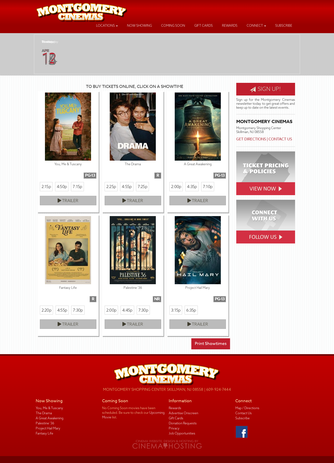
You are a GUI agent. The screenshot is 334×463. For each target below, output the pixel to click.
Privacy (174, 428)
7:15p (77, 186)
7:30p (78, 310)
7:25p (142, 186)
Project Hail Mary (48, 428)
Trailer (68, 200)
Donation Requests (183, 423)
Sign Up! (265, 89)
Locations (107, 25)
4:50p (62, 186)
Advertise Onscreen (183, 413)
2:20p (46, 310)
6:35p (191, 310)
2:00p (176, 186)
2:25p (111, 186)
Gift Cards (203, 25)
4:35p (192, 186)
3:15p (175, 310)
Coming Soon (173, 25)
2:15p (46, 186)
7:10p (208, 186)
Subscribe (283, 25)
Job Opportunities (182, 433)
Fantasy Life (44, 433)
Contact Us (280, 139)
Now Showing (139, 25)
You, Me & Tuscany (49, 408)
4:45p (127, 310)
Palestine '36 (45, 423)
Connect (256, 25)
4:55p (127, 186)
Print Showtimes (211, 344)
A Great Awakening (49, 418)
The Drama (44, 413)
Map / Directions (247, 408)
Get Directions (251, 139)
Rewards (229, 25)
